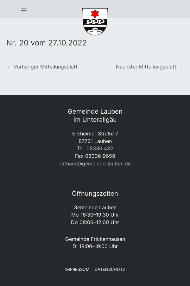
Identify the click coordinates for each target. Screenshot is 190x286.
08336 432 (99, 148)
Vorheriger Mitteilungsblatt (42, 66)
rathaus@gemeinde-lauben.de (95, 163)
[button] (24, 9)
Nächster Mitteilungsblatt (149, 66)
